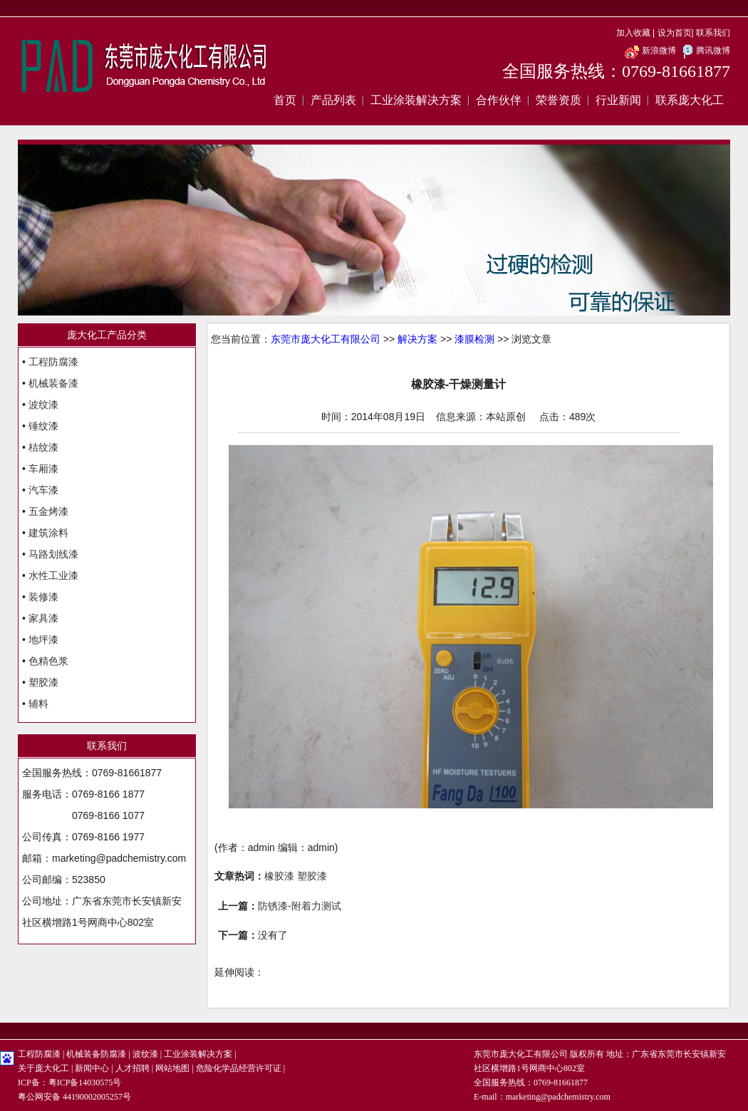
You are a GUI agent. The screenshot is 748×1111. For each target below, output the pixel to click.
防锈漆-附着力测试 (299, 906)
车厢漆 (43, 468)
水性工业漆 (53, 575)
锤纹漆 (43, 426)
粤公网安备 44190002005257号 (74, 1097)
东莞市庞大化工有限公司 (325, 339)
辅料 (38, 703)
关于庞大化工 (43, 1068)
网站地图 (172, 1068)
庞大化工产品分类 (107, 334)
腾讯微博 (704, 51)
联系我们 (713, 33)
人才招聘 (132, 1068)
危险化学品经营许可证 (238, 1068)
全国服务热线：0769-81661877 (616, 71)
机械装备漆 (53, 383)
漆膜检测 (474, 339)
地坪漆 (43, 639)
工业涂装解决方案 (416, 100)
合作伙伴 (498, 100)
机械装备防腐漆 (96, 1054)
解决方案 (417, 339)
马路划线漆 (53, 554)
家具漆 (43, 618)
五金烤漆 (48, 511)
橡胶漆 (279, 876)
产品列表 (333, 100)
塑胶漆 (43, 682)
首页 (285, 100)
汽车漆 (43, 490)
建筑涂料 (48, 532)
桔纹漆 (43, 447)
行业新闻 (618, 100)
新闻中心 (92, 1068)
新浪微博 (650, 51)
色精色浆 (48, 661)
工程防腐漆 (53, 361)
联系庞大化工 (689, 100)
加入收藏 (633, 33)
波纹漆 (43, 404)
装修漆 (43, 597)
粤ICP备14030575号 (85, 1082)
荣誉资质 (558, 100)
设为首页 (675, 33)
